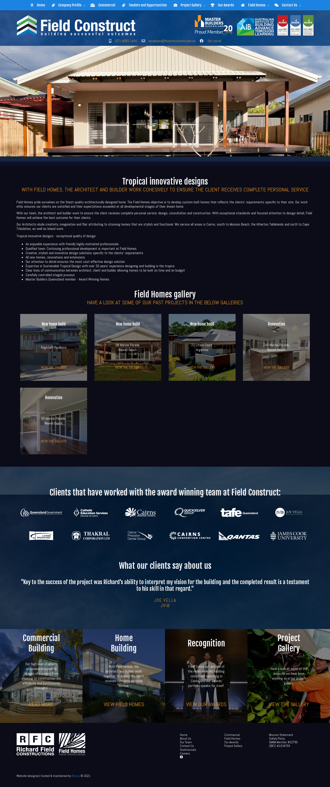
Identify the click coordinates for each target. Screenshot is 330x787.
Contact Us (286, 5)
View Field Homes (124, 704)
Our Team (186, 742)
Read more (41, 704)
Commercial (103, 5)
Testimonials (188, 750)
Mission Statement (281, 735)
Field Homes (253, 5)
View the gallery (54, 367)
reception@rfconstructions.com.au (171, 41)
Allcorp (76, 776)
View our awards (206, 704)
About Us (185, 739)
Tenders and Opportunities (144, 5)
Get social (214, 41)
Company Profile (66, 5)
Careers (185, 753)
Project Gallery (187, 5)
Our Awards (222, 5)
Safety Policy (277, 739)
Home (37, 5)
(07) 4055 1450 (126, 41)
